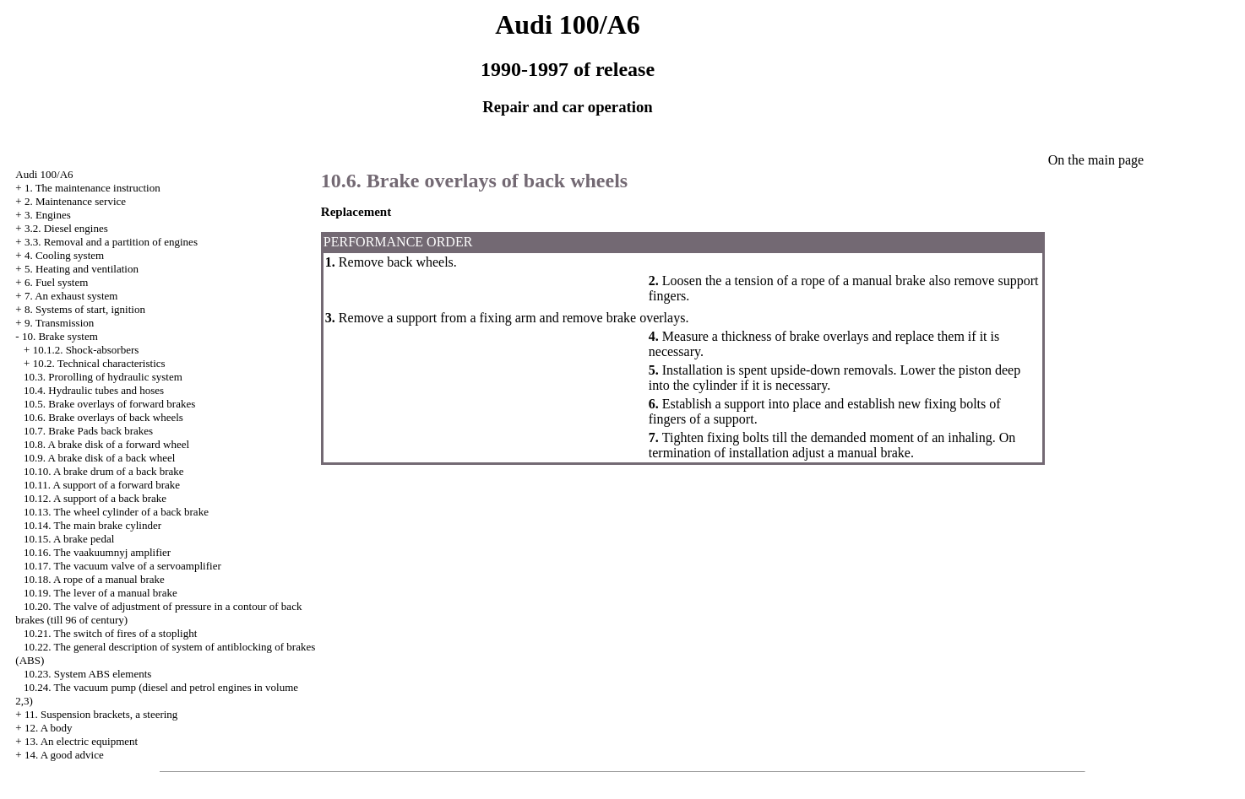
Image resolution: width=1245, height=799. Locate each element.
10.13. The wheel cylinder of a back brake (116, 511)
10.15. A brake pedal (69, 538)
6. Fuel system (56, 282)
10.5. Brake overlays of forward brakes (109, 403)
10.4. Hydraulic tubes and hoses (94, 390)
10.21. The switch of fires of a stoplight (110, 633)
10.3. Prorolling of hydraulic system (103, 376)
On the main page (1096, 160)
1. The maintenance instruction (92, 187)
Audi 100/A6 (44, 174)
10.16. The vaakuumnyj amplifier (97, 552)
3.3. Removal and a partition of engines (111, 241)
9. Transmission (59, 322)
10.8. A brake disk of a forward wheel (106, 444)
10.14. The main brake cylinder (92, 525)
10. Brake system (60, 336)
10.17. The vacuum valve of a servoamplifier (122, 565)
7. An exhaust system (71, 295)
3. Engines (47, 214)
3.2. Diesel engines (66, 228)
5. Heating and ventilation (81, 268)
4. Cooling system (64, 255)
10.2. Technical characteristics (99, 363)
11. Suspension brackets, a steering (100, 714)
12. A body (48, 727)
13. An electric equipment (81, 741)
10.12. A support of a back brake (95, 498)
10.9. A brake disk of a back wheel (99, 457)
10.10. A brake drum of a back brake (104, 471)
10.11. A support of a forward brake (102, 484)
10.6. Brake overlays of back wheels (103, 417)
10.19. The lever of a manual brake (100, 592)
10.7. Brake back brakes (88, 430)
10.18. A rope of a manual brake (94, 579)
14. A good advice (64, 754)
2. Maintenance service (75, 201)
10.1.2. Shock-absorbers (86, 349)
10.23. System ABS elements (87, 673)
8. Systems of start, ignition (84, 309)
